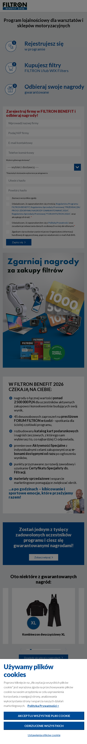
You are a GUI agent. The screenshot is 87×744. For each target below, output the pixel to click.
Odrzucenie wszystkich (44, 725)
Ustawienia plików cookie (44, 735)
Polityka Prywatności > (43, 705)
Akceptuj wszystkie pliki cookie (44, 715)
